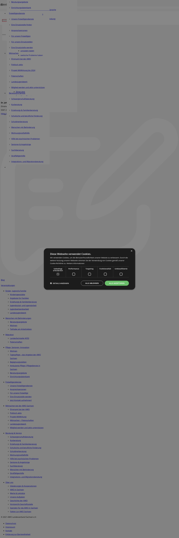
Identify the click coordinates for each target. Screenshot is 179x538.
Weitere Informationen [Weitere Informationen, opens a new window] (76, 263)
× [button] (131, 251)
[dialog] (89, 269)
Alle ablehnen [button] (92, 283)
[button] (59, 283)
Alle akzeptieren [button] (117, 283)
